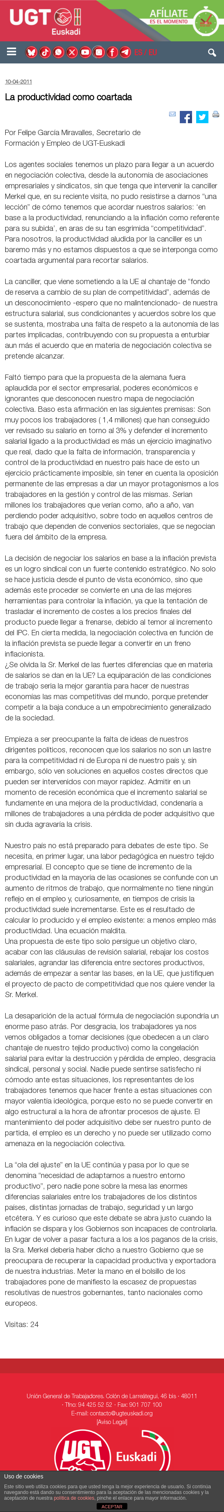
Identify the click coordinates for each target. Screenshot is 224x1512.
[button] (212, 54)
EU (153, 54)
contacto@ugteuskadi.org (121, 1414)
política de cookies (74, 1498)
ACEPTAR (112, 1506)
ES (138, 54)
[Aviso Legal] (112, 1423)
